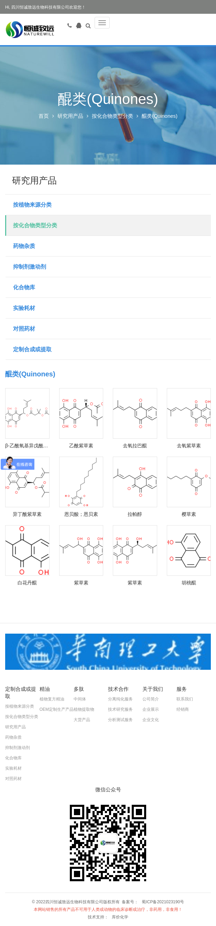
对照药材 (24, 329)
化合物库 (24, 287)
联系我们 (184, 699)
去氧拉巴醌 (135, 445)
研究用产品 (70, 116)
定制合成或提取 (32, 349)
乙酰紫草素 (81, 445)
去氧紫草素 (189, 445)
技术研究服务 (120, 709)
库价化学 (120, 917)
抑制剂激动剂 (29, 267)
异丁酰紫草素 (27, 514)
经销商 (182, 709)
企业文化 (150, 719)
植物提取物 (84, 709)
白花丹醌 (27, 582)
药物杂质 (24, 246)
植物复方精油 (52, 699)
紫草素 (81, 582)
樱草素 (189, 514)
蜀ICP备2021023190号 (163, 901)
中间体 (80, 699)
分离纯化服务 (120, 699)
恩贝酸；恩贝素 (81, 514)
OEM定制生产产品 (57, 709)
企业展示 (150, 709)
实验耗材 (24, 308)
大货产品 (82, 719)
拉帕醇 (135, 514)
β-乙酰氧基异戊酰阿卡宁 (27, 445)
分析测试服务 (120, 719)
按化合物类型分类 (112, 116)
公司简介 (150, 699)
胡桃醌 (189, 582)
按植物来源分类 (32, 205)
